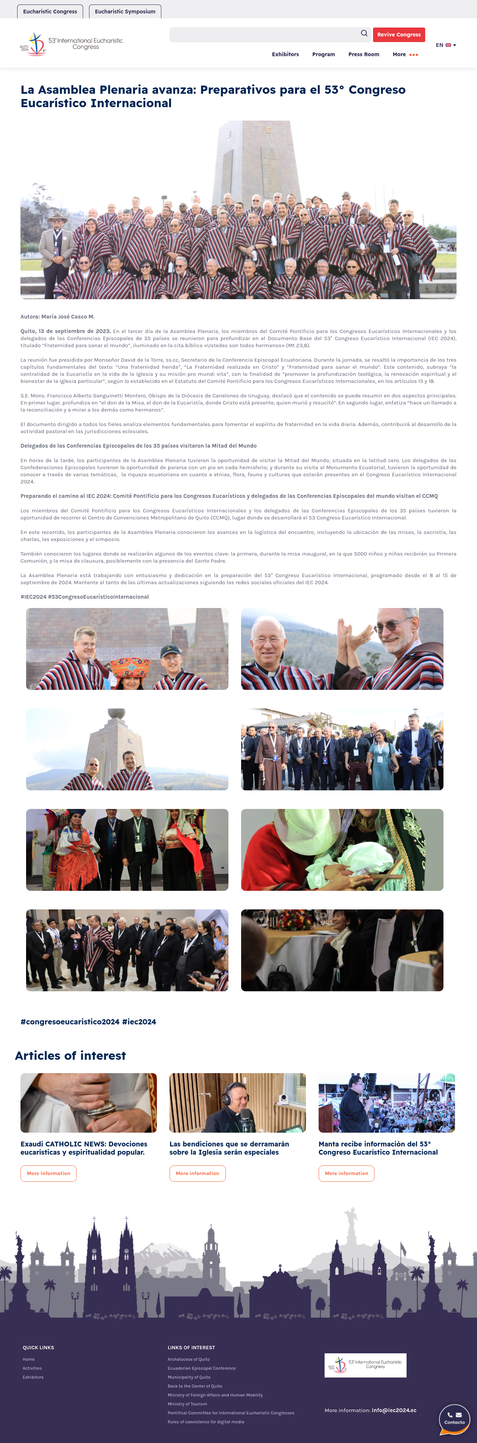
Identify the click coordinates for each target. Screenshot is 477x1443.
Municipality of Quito (189, 1377)
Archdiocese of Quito (189, 1359)
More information (48, 1173)
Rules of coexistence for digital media (206, 1421)
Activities (32, 1368)
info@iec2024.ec (394, 1410)
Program (323, 54)
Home (29, 1359)
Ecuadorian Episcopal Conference (202, 1368)
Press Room (363, 54)
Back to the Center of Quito (195, 1386)
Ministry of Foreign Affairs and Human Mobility (215, 1395)
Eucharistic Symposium (125, 11)
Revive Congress (399, 34)
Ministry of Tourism (187, 1404)
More (399, 54)
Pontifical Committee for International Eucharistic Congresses (231, 1412)
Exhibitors (285, 54)
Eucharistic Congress (50, 11)
